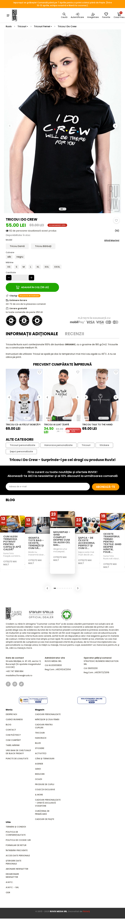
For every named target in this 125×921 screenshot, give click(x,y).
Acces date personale (18, 855)
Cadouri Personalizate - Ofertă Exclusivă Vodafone (48, 803)
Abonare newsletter (17, 869)
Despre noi (11, 714)
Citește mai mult (10, 563)
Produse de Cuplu (44, 784)
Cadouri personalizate (48, 714)
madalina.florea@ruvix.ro (19, 675)
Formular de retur (16, 845)
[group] (24, 395)
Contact (11, 729)
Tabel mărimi (13, 745)
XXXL (57, 267)
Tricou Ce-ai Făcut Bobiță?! (23, 424)
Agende (39, 763)
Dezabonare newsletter (12, 876)
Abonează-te (103, 487)
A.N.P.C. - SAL (12, 887)
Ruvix (9, 26)
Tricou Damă (17, 246)
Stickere (104, 445)
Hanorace (40, 738)
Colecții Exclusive (45, 789)
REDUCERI (40, 774)
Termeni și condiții (16, 826)
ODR (8, 892)
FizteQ (86, 911)
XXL (47, 267)
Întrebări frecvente (17, 850)
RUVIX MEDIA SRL (58, 911)
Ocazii (38, 779)
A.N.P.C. (9, 882)
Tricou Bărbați (43, 246)
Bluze (38, 743)
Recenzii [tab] (74, 334)
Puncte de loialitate (17, 758)
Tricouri (22, 26)
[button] (115, 125)
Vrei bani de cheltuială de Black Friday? (18, 752)
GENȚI (38, 769)
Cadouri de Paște (44, 819)
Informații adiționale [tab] (32, 334)
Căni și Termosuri (44, 758)
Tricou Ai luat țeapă (56, 424)
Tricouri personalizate (22, 445)
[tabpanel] (62, 351)
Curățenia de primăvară (42, 813)
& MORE (39, 794)
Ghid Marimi (111, 240)
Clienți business (14, 719)
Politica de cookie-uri (18, 840)
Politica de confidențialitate (16, 833)
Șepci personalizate (21, 451)
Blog (8, 724)
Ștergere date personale (13, 862)
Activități (40, 753)
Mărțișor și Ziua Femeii (47, 719)
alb (9, 257)
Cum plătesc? (13, 735)
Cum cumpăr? (13, 740)
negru (20, 257)
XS (8, 267)
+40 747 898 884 (14, 671)
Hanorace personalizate (58, 445)
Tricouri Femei (42, 26)
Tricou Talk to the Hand (97, 424)
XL (38, 267)
